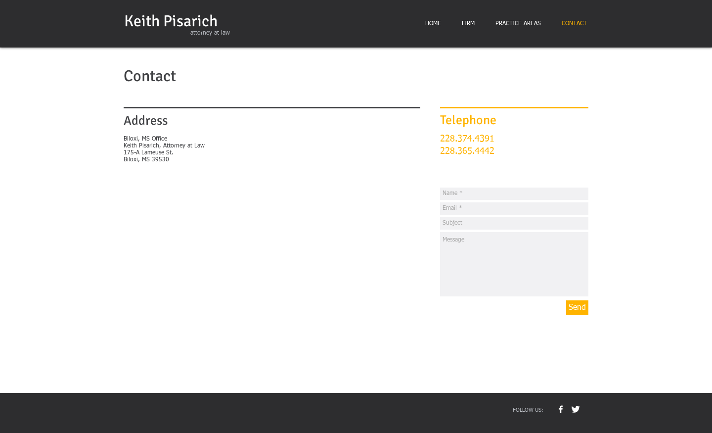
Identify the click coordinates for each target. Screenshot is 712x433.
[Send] (577, 307)
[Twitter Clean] (575, 409)
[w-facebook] (561, 409)
